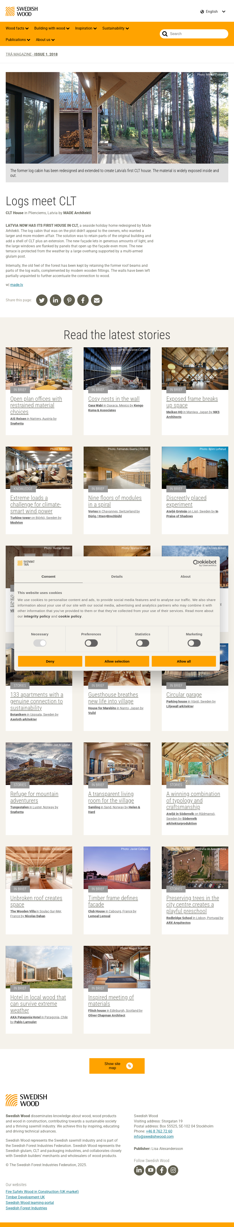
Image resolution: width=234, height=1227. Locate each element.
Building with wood (50, 28)
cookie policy (70, 616)
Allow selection (116, 661)
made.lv (16, 285)
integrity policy (37, 616)
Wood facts (15, 28)
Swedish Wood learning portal (30, 1202)
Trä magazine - (32, 54)
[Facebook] (162, 1170)
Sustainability (113, 28)
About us (43, 40)
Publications (16, 40)
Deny (50, 661)
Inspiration (84, 28)
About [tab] (186, 576)
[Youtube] (150, 1170)
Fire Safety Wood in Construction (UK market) (42, 1191)
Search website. (165, 33)
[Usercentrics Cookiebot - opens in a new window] (196, 563)
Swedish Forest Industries (26, 1208)
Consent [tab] (49, 576)
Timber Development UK (25, 1197)
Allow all (184, 661)
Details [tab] (117, 576)
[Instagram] (173, 1170)
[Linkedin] (138, 1170)
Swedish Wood (21, 11)
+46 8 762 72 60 (159, 1131)
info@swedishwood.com (154, 1136)
